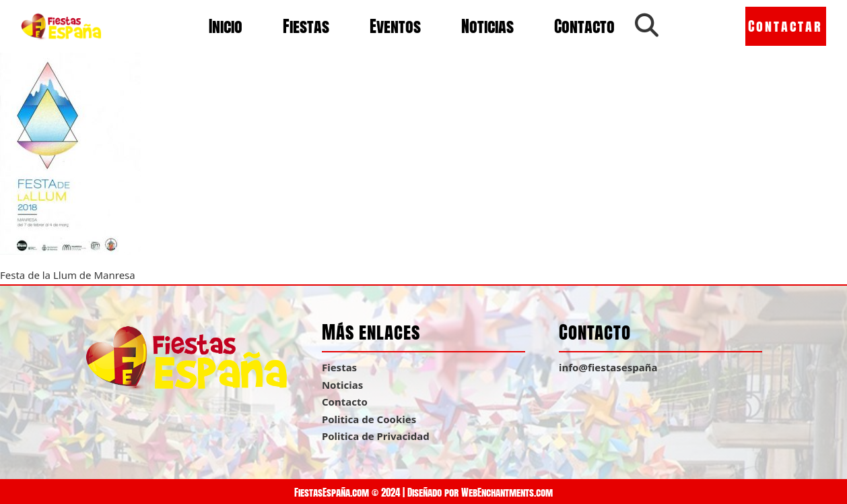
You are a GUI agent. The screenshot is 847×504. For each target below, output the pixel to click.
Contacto (584, 26)
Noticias (487, 26)
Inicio (225, 26)
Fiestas (306, 26)
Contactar (785, 25)
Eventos (395, 26)
